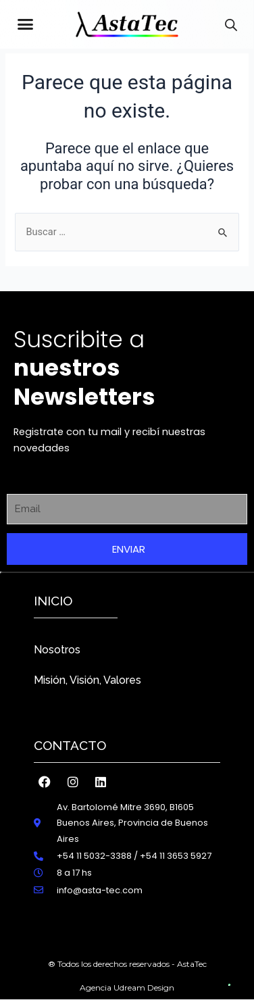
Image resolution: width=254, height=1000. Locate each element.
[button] (26, 24)
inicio (53, 600)
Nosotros (57, 649)
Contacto (70, 745)
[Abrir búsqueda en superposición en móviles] (231, 25)
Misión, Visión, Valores (87, 680)
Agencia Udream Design (127, 987)
